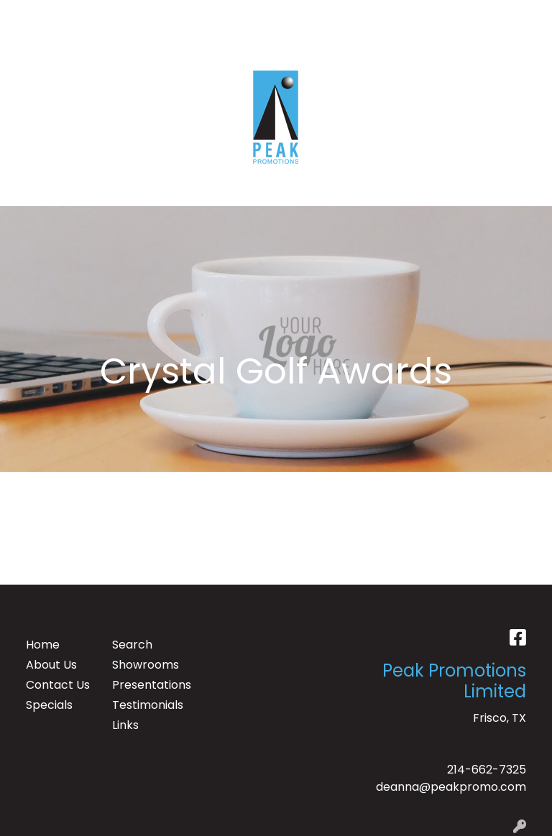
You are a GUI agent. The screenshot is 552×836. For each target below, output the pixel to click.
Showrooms (145, 664)
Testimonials (146, 705)
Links (125, 725)
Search (353, 15)
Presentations (146, 685)
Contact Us (58, 685)
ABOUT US (86, 15)
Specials (49, 705)
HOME (30, 15)
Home (43, 644)
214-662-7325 (486, 769)
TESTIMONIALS (164, 15)
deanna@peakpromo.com (451, 787)
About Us (51, 664)
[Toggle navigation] (22, 190)
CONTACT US (51, 47)
